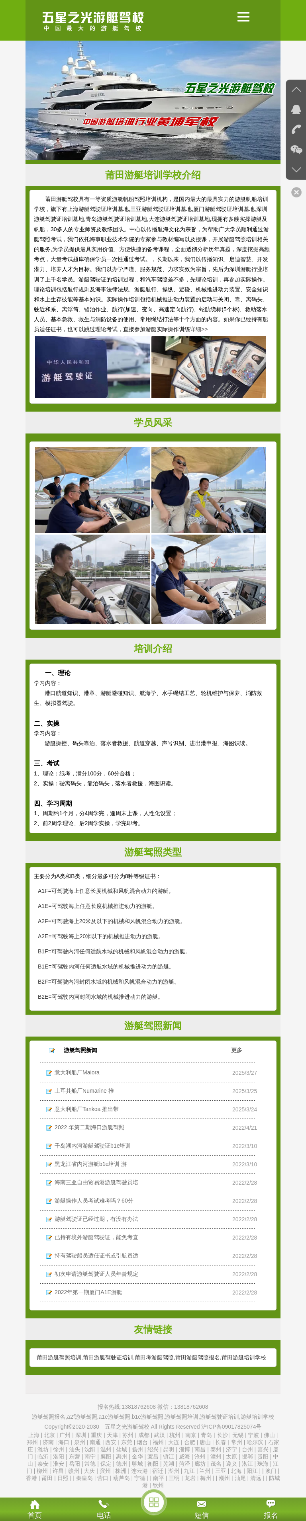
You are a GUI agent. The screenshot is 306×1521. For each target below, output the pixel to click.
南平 (158, 1478)
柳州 (42, 1471)
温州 (106, 1449)
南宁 (90, 1456)
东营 (74, 1456)
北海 (236, 1471)
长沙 (222, 1435)
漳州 (216, 1456)
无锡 (237, 1435)
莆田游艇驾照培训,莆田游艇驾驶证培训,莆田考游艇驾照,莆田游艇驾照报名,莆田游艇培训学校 (151, 1357)
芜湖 (168, 1463)
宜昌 (153, 1456)
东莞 (126, 1442)
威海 (184, 1456)
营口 (102, 1478)
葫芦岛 (121, 1478)
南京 (190, 1435)
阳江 (252, 1471)
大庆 (89, 1471)
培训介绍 (153, 648)
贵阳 (263, 1456)
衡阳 (153, 1463)
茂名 (216, 1463)
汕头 (74, 1449)
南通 (95, 1442)
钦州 (158, 1485)
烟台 (142, 1442)
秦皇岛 (84, 1478)
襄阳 (106, 1456)
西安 (110, 1442)
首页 (34, 1515)
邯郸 (247, 1456)
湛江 (247, 1463)
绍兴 (153, 1449)
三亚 (220, 1471)
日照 (63, 1478)
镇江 (168, 1456)
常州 (236, 1442)
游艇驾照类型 (153, 852)
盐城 (121, 1449)
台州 (247, 1449)
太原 (231, 1456)
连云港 (139, 1471)
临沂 (43, 1456)
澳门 (271, 1471)
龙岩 (190, 1478)
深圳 (80, 1435)
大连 (173, 1442)
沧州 (200, 1456)
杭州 (174, 1435)
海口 (63, 1442)
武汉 (159, 1435)
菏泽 (184, 1463)
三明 (174, 1478)
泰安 (43, 1463)
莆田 (47, 1478)
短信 (201, 1515)
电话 (104, 1515)
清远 (255, 1478)
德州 (121, 1463)
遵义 (231, 1463)
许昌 (58, 1471)
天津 (113, 1435)
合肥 (189, 1442)
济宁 (231, 1449)
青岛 (206, 1435)
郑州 (32, 1442)
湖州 (173, 1471)
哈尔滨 (255, 1442)
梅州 (205, 1478)
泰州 (216, 1449)
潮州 (224, 1478)
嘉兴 (263, 1449)
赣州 (73, 1471)
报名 (271, 1515)
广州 (65, 1435)
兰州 (204, 1471)
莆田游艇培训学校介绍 (153, 175)
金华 (137, 1456)
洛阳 (58, 1456)
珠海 (263, 1463)
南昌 (200, 1449)
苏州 (127, 1435)
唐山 (205, 1442)
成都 (143, 1435)
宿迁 (157, 1471)
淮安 (58, 1463)
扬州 (137, 1449)
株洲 (120, 1471)
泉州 (79, 1442)
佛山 (269, 1435)
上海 (33, 1435)
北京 (49, 1435)
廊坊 (200, 1463)
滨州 (105, 1471)
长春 (220, 1442)
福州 (158, 1442)
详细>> (199, 329)
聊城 (137, 1463)
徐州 (58, 1449)
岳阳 (74, 1463)
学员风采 (153, 422)
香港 (31, 1478)
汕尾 (240, 1478)
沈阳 (90, 1449)
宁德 (139, 1478)
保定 (106, 1463)
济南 (48, 1442)
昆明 (168, 1449)
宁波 (253, 1435)
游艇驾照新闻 (153, 1025)
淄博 (184, 1449)
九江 (189, 1471)
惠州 (121, 1456)
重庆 (96, 1435)
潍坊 (43, 1449)
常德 (90, 1463)
